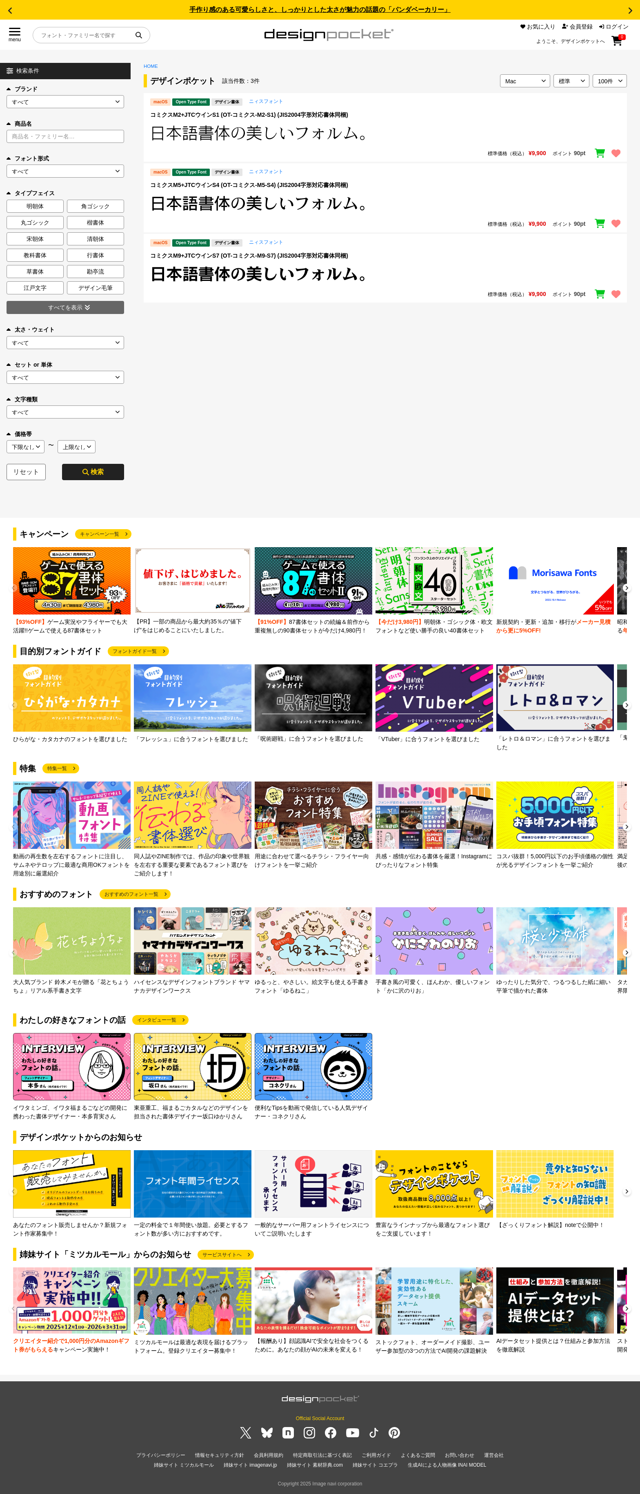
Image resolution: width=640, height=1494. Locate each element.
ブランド (22, 89)
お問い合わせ (459, 1455)
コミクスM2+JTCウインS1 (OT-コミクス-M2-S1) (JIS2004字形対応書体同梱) (249, 114)
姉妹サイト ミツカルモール (184, 1465)
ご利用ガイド (376, 1455)
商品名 (19, 123)
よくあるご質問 (418, 1455)
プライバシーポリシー (160, 1455)
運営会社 (494, 1455)
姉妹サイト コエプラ (375, 1465)
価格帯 (19, 434)
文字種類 (22, 399)
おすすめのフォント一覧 (131, 894)
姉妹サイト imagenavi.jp (250, 1465)
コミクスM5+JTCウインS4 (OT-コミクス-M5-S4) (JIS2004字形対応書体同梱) (249, 185)
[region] (385, 133)
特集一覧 (57, 768)
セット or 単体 (29, 364)
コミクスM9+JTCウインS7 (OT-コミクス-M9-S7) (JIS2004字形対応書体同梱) (249, 255)
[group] (72, 591)
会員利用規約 (268, 1455)
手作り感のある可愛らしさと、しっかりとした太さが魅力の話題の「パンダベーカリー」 (320, 9)
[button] (10, 10)
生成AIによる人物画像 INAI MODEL (447, 1465)
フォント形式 (28, 158)
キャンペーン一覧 (99, 534)
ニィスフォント (266, 101)
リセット (26, 471)
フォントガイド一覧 (135, 651)
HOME (151, 66)
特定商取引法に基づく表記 (322, 1455)
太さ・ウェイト (31, 329)
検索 (93, 471)
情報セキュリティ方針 (219, 1455)
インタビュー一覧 (156, 1020)
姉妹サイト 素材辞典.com (315, 1465)
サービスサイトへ (222, 1255)
